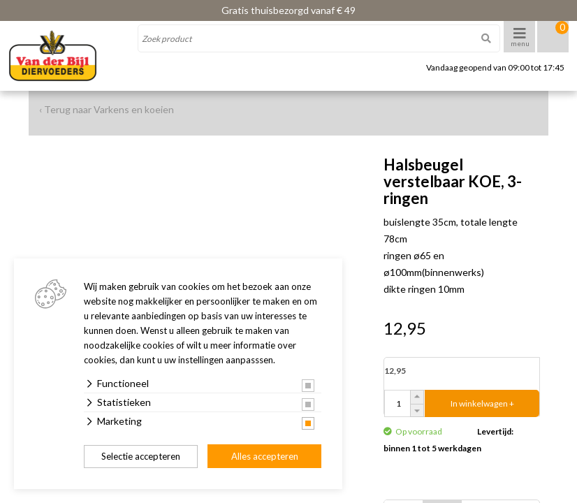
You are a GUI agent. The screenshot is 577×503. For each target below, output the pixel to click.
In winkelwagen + (482, 403)
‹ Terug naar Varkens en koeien (106, 109)
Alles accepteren (264, 456)
